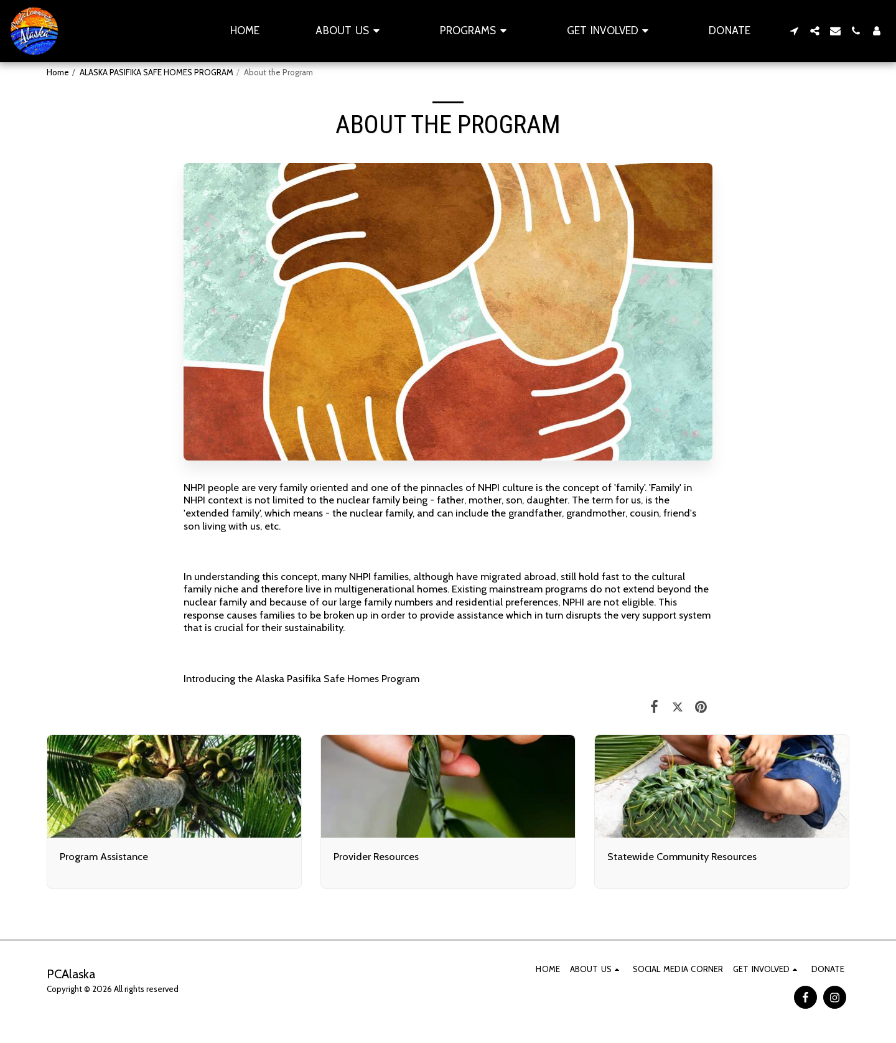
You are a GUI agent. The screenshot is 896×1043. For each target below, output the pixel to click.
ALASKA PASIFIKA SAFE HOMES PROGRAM (156, 72)
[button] (349, 31)
